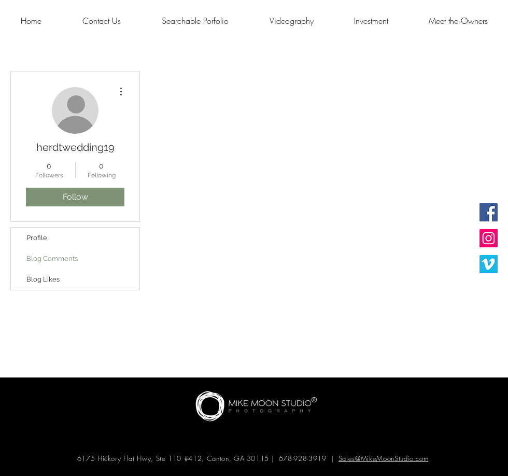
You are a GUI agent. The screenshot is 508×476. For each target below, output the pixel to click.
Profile (36, 238)
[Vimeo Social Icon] (488, 264)
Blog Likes (43, 279)
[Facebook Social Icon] (488, 212)
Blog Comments (52, 258)
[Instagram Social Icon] (488, 238)
